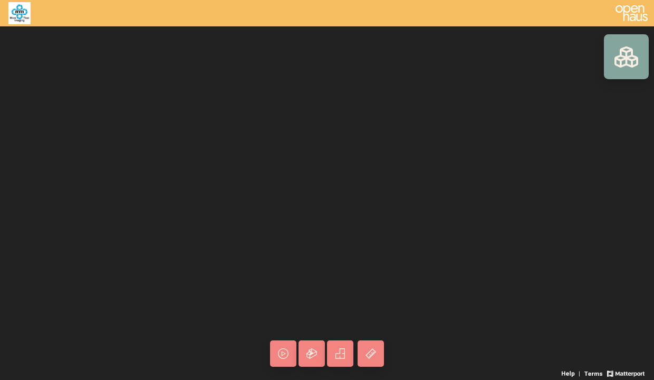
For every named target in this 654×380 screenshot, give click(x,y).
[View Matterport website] (626, 373)
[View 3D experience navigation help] (572, 373)
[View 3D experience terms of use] (594, 373)
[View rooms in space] (626, 56)
